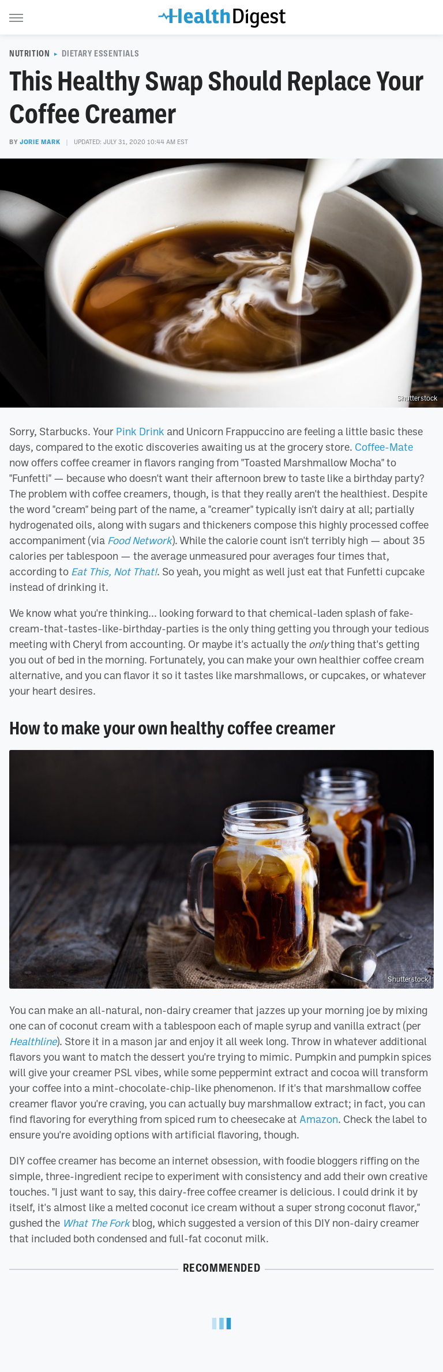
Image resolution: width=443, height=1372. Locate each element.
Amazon (318, 1119)
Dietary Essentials (100, 53)
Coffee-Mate (384, 446)
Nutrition (29, 53)
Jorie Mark (40, 142)
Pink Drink (140, 431)
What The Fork (96, 1222)
